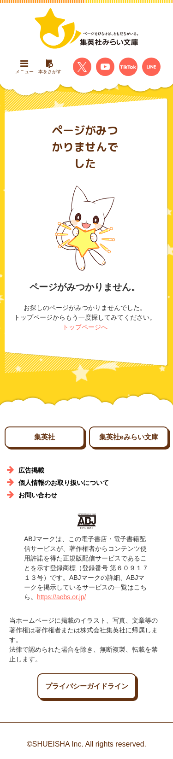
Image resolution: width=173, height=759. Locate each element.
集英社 (44, 437)
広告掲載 (31, 470)
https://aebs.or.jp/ (61, 597)
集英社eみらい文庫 (128, 437)
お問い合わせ (37, 495)
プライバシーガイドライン (86, 686)
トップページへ (84, 327)
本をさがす (49, 66)
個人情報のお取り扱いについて (63, 482)
